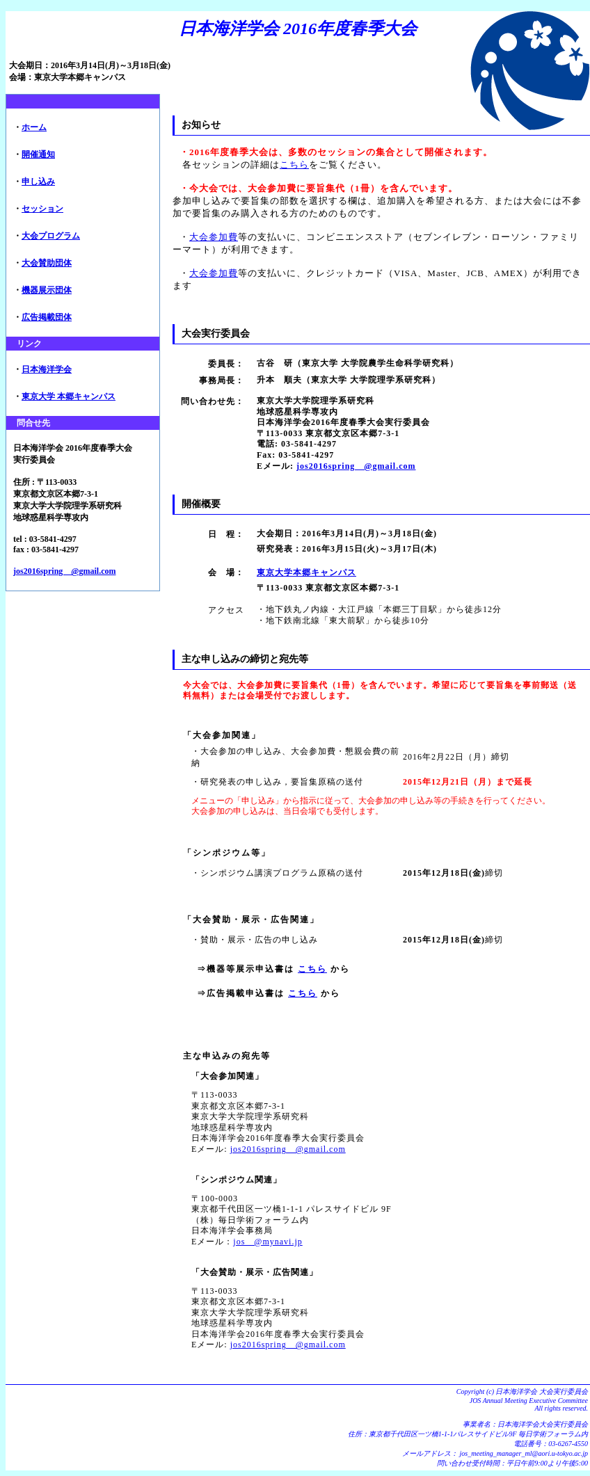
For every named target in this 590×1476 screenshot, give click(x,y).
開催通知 (38, 154)
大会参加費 (213, 237)
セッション (42, 209)
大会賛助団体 (47, 263)
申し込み (38, 181)
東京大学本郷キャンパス (306, 572)
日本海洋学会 (47, 369)
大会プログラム (51, 236)
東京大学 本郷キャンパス (68, 396)
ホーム (34, 127)
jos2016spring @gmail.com (64, 571)
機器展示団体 (47, 290)
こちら (294, 164)
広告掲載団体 (47, 317)
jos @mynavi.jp (267, 1241)
